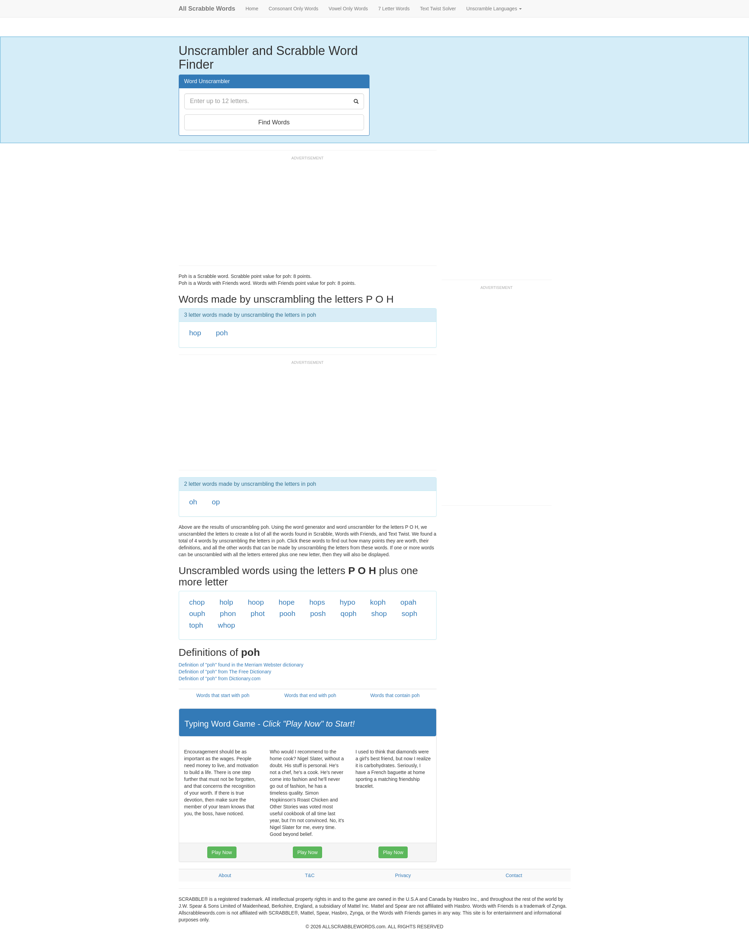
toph (196, 625)
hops (317, 602)
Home (251, 8)
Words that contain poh (395, 695)
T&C (310, 875)
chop (197, 602)
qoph (349, 613)
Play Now (222, 852)
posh (318, 613)
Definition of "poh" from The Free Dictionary (225, 671)
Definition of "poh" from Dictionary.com (220, 678)
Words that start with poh (223, 695)
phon (228, 613)
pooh (287, 613)
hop (195, 333)
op (216, 502)
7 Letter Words (394, 8)
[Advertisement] (304, 214)
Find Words (274, 122)
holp (226, 602)
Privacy (403, 875)
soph (409, 613)
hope (286, 602)
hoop (256, 602)
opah (408, 602)
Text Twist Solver (438, 8)
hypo (347, 602)
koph (378, 602)
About (225, 875)
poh (222, 333)
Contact (514, 875)
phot (258, 613)
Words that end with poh (310, 695)
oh (193, 502)
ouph (197, 613)
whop (226, 625)
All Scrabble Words (207, 8)
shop (379, 613)
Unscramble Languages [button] (494, 8)
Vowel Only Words (348, 8)
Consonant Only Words (293, 8)
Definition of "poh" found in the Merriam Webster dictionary (241, 665)
